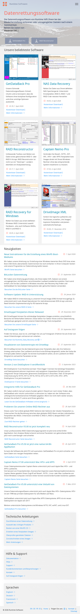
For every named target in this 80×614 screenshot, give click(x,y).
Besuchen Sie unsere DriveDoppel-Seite (20, 324)
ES (40, 609)
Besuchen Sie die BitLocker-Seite (17, 289)
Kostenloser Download (16, 110)
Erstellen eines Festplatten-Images (20, 532)
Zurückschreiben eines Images (18, 538)
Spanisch (9, 602)
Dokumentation (12, 558)
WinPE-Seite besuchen (13, 269)
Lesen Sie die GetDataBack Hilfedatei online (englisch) (25, 402)
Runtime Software (18, 3)
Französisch (11, 599)
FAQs (8, 562)
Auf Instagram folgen (14, 576)
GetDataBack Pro (19, 40)
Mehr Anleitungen (13, 542)
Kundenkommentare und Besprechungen (22, 569)
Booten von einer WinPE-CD (17, 528)
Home (45, 609)
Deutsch (9, 595)
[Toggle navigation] (76, 4)
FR (37, 609)
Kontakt (9, 572)
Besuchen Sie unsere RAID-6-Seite (17, 307)
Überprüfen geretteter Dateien (18, 535)
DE (34, 609)
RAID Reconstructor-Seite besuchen (18, 439)
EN (31, 609)
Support (9, 565)
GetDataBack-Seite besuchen (15, 457)
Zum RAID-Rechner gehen (14, 421)
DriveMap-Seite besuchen (14, 359)
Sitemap (74, 611)
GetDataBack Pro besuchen (15, 509)
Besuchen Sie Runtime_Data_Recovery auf (21, 340)
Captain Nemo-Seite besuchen (16, 479)
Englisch (9, 592)
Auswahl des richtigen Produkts (18, 525)
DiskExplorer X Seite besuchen (16, 382)
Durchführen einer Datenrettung (19, 521)
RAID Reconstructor (50, 40)
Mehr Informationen (14, 113)
